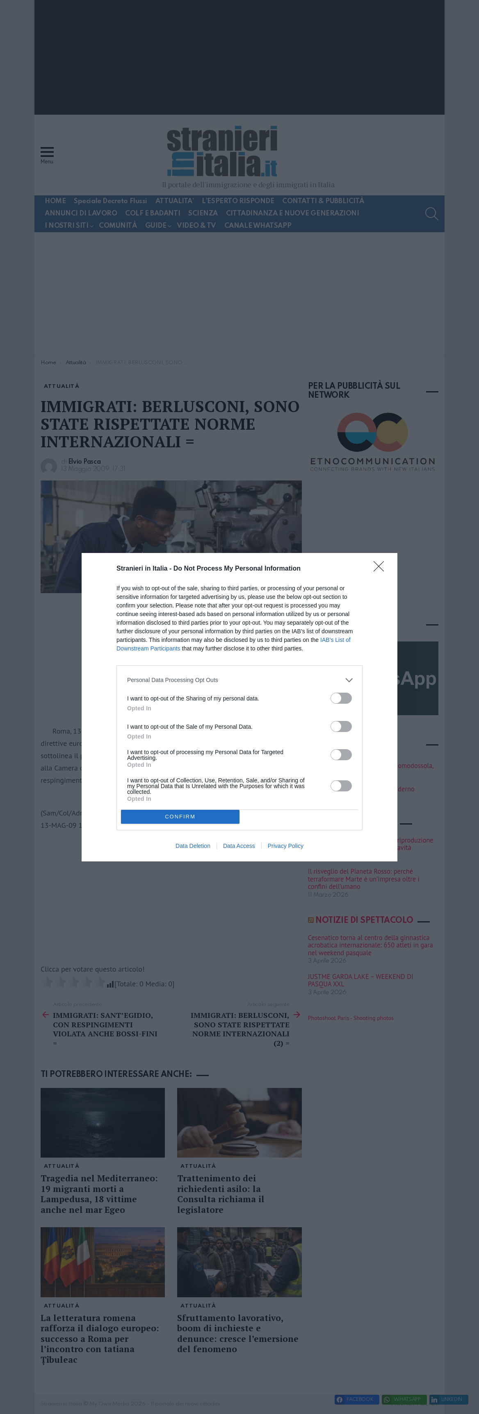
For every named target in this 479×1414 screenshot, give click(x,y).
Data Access (239, 846)
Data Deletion (193, 846)
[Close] (381, 569)
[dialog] (239, 707)
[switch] (341, 698)
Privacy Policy (285, 846)
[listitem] (239, 680)
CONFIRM (180, 816)
